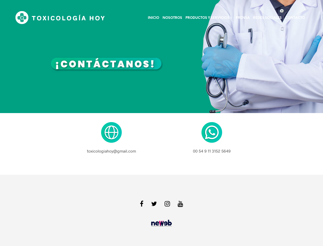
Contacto (295, 18)
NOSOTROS (172, 18)
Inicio (153, 18)
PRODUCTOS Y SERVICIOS (207, 18)
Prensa (243, 18)
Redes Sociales (267, 18)
